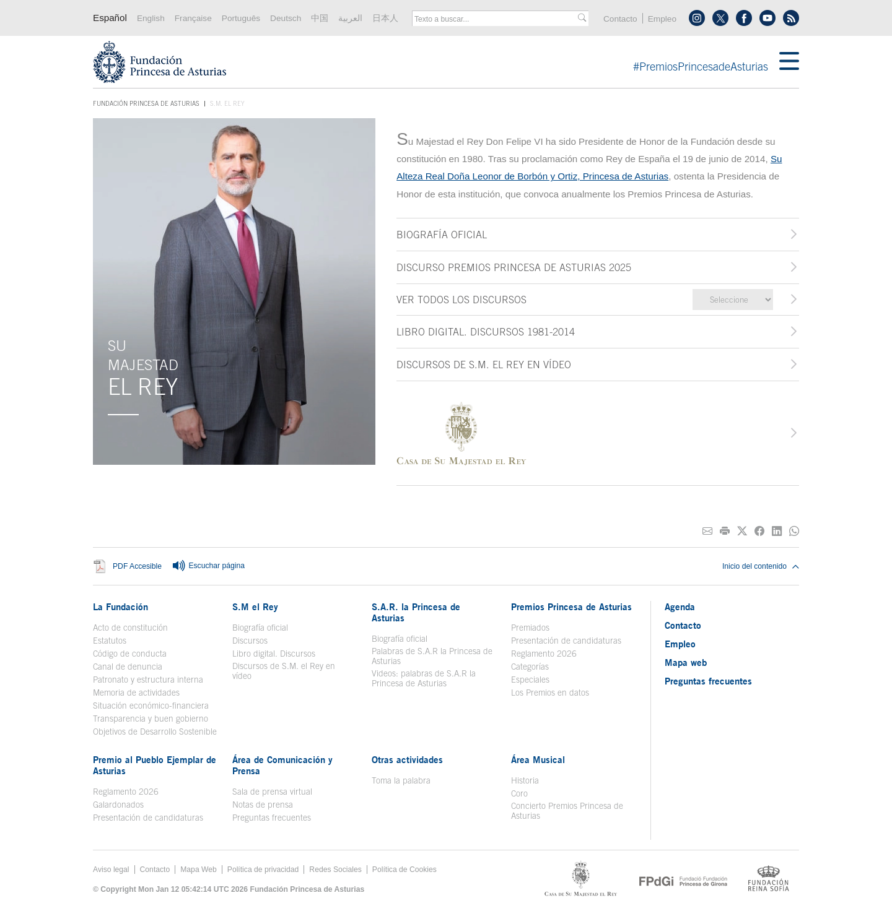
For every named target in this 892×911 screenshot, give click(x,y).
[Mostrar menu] (789, 62)
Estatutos (109, 640)
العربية (350, 18)
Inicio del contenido (760, 566)
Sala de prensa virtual (272, 792)
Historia (525, 780)
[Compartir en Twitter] (742, 531)
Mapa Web (198, 869)
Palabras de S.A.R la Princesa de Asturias (432, 656)
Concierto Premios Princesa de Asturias (567, 811)
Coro (519, 793)
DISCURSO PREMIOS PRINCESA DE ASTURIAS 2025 (513, 267)
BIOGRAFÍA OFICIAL (441, 234)
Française (193, 18)
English (151, 18)
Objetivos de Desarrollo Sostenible (155, 731)
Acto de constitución (130, 628)
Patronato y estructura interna (148, 679)
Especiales (530, 679)
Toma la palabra (401, 780)
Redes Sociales (335, 869)
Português (241, 18)
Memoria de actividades (136, 692)
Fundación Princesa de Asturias (146, 104)
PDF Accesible (137, 567)
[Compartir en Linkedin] (777, 531)
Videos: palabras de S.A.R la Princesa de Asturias (424, 678)
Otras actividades (407, 759)
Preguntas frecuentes (271, 817)
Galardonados (118, 805)
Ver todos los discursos (461, 299)
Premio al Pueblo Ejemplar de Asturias (154, 765)
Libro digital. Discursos (273, 653)
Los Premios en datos (550, 692)
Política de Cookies (404, 869)
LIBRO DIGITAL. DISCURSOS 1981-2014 (485, 331)
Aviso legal (111, 869)
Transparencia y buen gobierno (150, 718)
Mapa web (686, 662)
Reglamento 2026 (544, 653)
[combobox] (496, 19)
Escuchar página (208, 566)
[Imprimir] (725, 531)
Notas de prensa (262, 805)
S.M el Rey (255, 606)
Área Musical (538, 759)
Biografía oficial (260, 628)
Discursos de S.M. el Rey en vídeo (283, 671)
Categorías (530, 666)
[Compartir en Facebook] (759, 531)
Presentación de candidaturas (566, 640)
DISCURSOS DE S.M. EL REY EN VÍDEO (483, 364)
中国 (319, 18)
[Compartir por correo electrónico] (707, 531)
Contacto (620, 19)
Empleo (662, 19)
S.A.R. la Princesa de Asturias (416, 612)
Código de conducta (130, 653)
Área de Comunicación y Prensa (282, 765)
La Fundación (120, 606)
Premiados (530, 628)
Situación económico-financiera (151, 705)
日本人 (385, 18)
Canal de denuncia (127, 666)
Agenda (680, 606)
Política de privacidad (263, 869)
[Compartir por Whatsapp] (794, 531)
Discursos (250, 640)
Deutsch (285, 18)
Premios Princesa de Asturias (571, 606)
